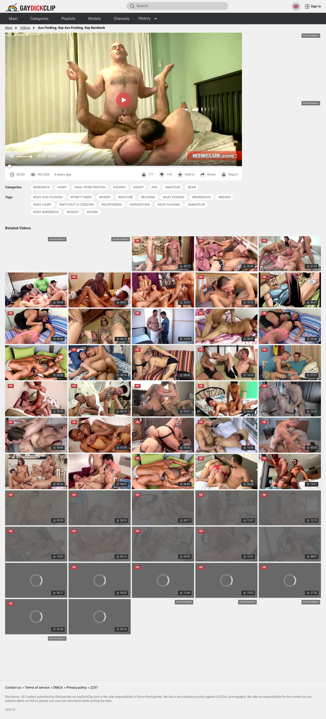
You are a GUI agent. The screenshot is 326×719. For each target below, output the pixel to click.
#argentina (140, 204)
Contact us (13, 687)
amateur (172, 187)
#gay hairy (42, 204)
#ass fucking (168, 204)
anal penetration (89, 187)
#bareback (201, 197)
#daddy (72, 212)
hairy (62, 187)
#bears (224, 197)
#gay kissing (174, 197)
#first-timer (81, 197)
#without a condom (76, 204)
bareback (41, 187)
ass (154, 187)
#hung (92, 212)
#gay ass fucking (48, 197)
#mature (125, 197)
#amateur (196, 204)
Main (8, 28)
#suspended (111, 204)
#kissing (148, 197)
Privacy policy (76, 687)
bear (192, 187)
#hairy (105, 197)
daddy (138, 187)
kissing (119, 187)
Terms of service (37, 687)
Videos (25, 28)
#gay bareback (46, 212)
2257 (94, 687)
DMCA (58, 687)
